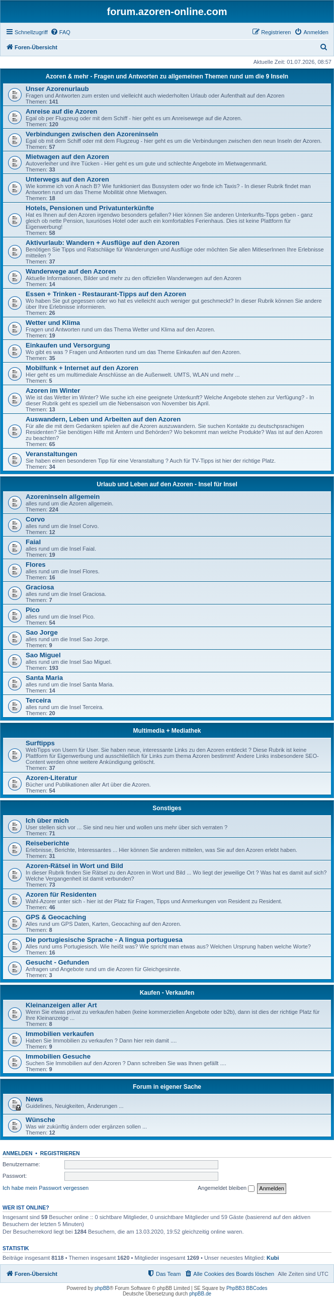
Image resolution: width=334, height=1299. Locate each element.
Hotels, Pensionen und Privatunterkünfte (90, 208)
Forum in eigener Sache (167, 1086)
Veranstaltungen (51, 454)
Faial (33, 542)
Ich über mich (47, 820)
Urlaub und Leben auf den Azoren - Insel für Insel (167, 484)
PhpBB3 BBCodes (247, 1288)
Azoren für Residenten (61, 894)
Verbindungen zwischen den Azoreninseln (92, 134)
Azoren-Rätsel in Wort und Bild (74, 866)
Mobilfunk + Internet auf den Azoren (82, 368)
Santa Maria (44, 677)
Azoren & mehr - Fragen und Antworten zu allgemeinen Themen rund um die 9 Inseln (167, 76)
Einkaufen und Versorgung (68, 345)
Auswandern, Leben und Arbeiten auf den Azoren (103, 419)
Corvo (35, 519)
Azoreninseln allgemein (63, 496)
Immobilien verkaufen (60, 1033)
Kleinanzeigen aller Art (61, 1005)
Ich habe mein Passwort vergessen (46, 1188)
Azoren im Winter (53, 390)
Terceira (38, 700)
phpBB (102, 1288)
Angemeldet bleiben (226, 1188)
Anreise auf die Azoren (61, 111)
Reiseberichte (47, 843)
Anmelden (18, 1153)
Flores (36, 564)
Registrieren (60, 1153)
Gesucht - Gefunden (57, 962)
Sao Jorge (42, 632)
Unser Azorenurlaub (57, 89)
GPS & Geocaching (56, 917)
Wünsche (40, 1119)
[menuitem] (60, 32)
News (34, 1099)
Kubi (273, 1258)
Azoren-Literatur (51, 778)
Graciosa (40, 587)
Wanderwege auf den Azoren (71, 271)
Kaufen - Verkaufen (167, 992)
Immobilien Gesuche (58, 1056)
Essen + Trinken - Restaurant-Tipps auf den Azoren (106, 294)
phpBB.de (200, 1293)
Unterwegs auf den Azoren (67, 179)
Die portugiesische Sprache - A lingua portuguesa (104, 939)
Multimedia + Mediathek (167, 730)
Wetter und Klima (53, 322)
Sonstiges (166, 808)
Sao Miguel (43, 655)
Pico (33, 610)
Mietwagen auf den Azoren (67, 156)
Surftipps (40, 743)
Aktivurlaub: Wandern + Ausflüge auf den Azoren (103, 242)
